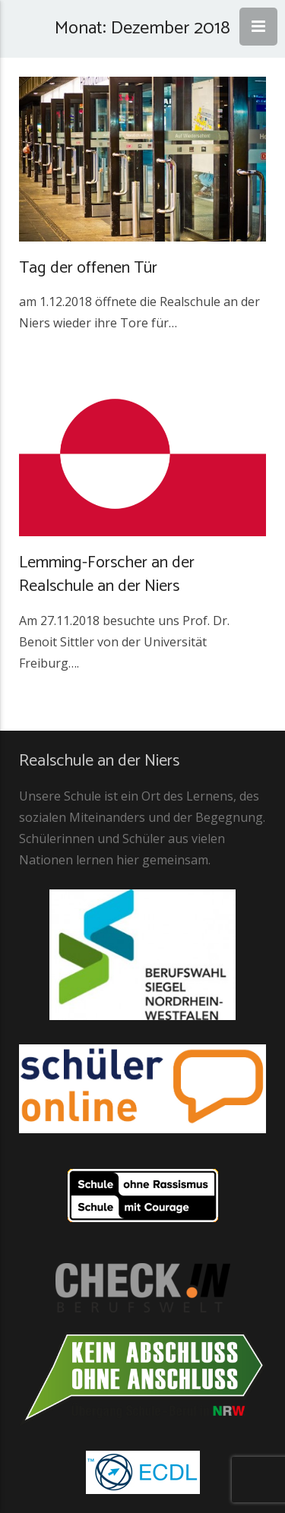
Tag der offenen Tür (88, 268)
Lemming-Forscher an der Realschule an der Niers (107, 574)
